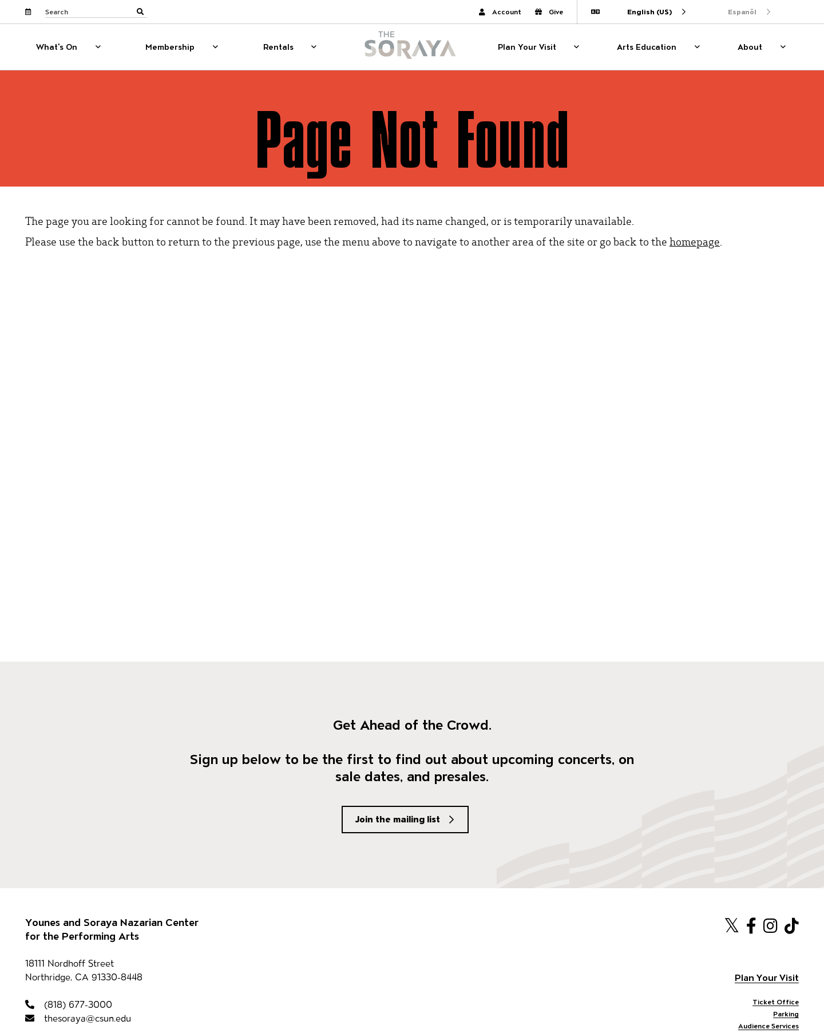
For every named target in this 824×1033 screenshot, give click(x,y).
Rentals (278, 47)
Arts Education (646, 47)
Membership (170, 47)
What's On (56, 47)
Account (500, 11)
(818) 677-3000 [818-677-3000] (68, 1004)
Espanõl (742, 11)
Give (549, 11)
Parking (786, 1014)
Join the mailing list (397, 819)
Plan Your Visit (527, 47)
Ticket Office (775, 1002)
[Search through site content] (96, 12)
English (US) (649, 11)
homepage (695, 241)
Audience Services (768, 1026)
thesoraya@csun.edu (78, 1018)
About (750, 47)
